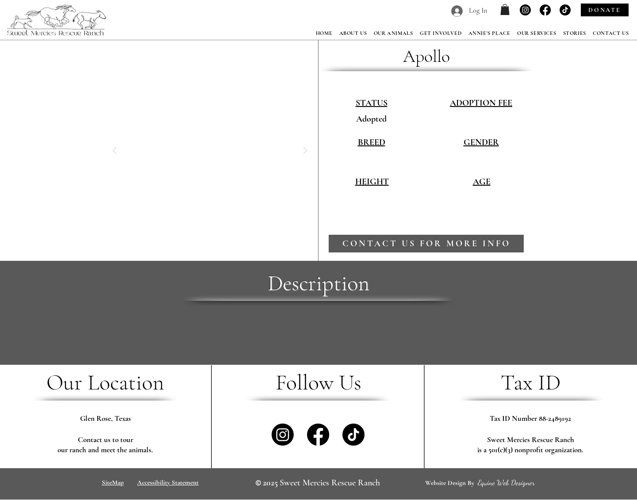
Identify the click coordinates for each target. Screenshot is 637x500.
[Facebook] (545, 9)
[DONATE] (605, 10)
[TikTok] (565, 9)
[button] (505, 9)
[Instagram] (525, 9)
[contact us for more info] (426, 243)
